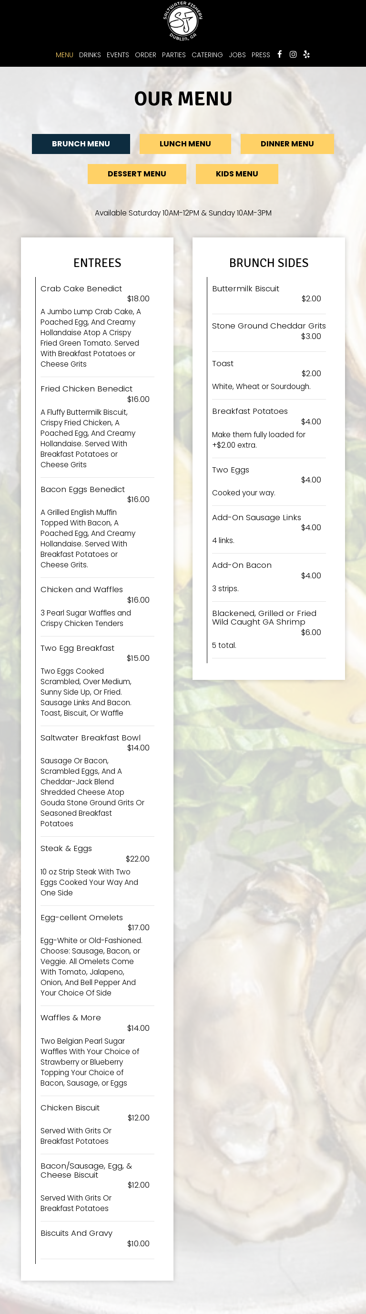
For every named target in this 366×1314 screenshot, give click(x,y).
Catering (207, 55)
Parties (174, 55)
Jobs (237, 55)
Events (118, 55)
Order (145, 55)
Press (261, 55)
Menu (64, 55)
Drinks (90, 55)
